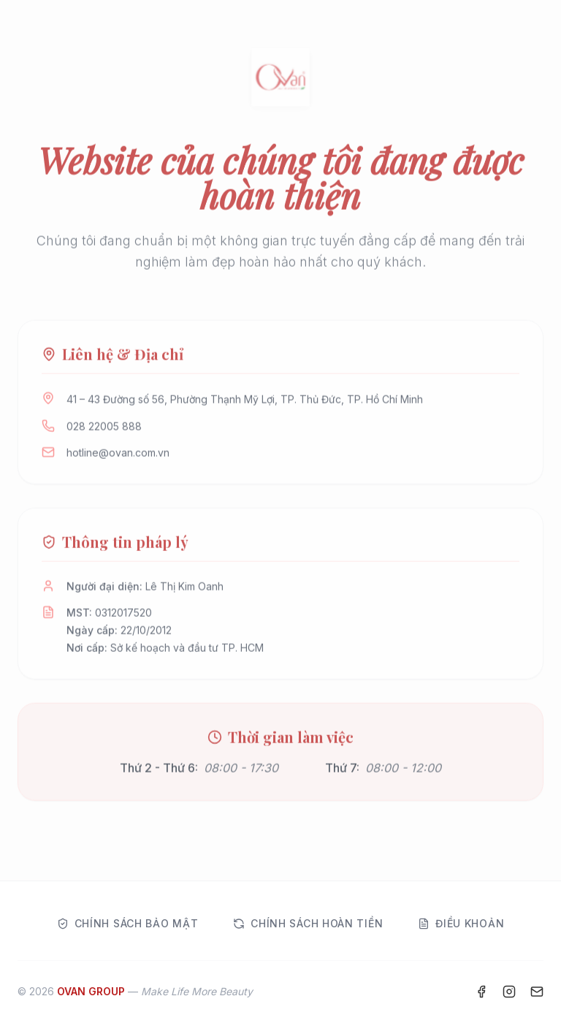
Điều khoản (461, 923)
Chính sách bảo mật (128, 923)
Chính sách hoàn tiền (308, 923)
